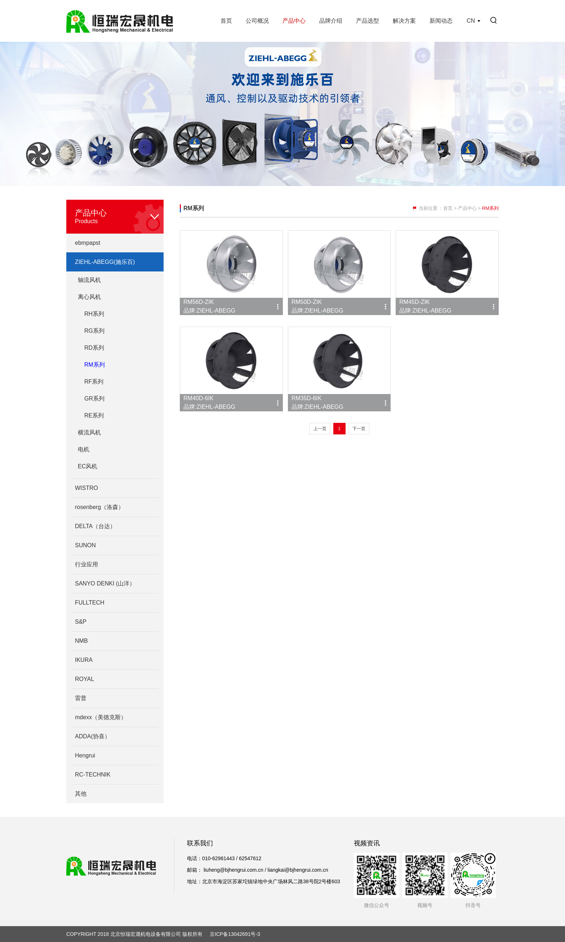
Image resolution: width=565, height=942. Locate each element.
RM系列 (94, 365)
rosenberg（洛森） (99, 507)
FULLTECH (89, 603)
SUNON (85, 545)
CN (471, 21)
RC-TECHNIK (93, 774)
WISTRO (86, 488)
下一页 (358, 428)
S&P (80, 622)
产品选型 (367, 21)
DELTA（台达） (95, 526)
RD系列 (94, 348)
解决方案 (404, 21)
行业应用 (86, 564)
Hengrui (85, 755)
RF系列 (93, 382)
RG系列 (94, 331)
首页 (226, 21)
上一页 (319, 428)
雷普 (80, 698)
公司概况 (257, 21)
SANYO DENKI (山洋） (105, 583)
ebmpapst (87, 243)
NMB (81, 641)
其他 (80, 794)
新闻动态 (441, 21)
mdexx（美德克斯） (100, 717)
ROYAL (84, 679)
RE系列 (94, 415)
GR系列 (94, 398)
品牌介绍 (330, 21)
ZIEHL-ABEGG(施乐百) (105, 262)
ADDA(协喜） (92, 736)
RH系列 (94, 314)
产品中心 (294, 21)
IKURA (84, 660)
